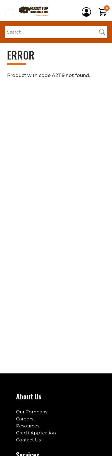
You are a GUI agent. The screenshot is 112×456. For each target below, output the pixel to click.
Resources (27, 426)
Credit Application (36, 433)
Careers (24, 419)
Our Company (31, 412)
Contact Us (28, 440)
